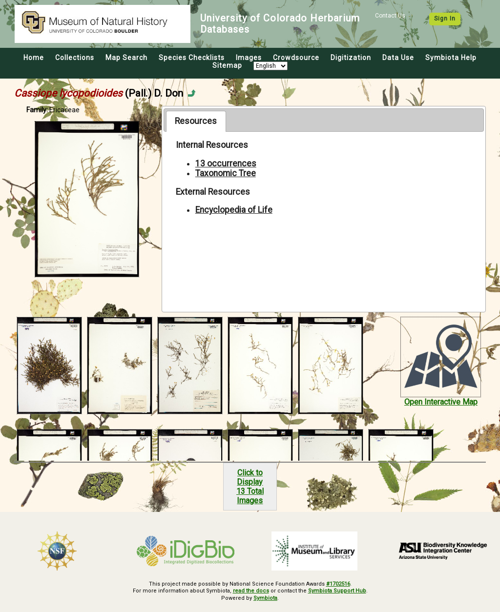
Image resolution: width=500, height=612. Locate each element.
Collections (74, 57)
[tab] (196, 121)
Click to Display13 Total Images (250, 486)
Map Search (126, 57)
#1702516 (338, 584)
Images (249, 57)
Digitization (351, 57)
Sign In (445, 18)
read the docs (251, 591)
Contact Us (390, 15)
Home (33, 57)
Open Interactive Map (441, 402)
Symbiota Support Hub (337, 591)
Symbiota (265, 598)
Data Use (398, 57)
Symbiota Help (451, 57)
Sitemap (227, 65)
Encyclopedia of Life (233, 210)
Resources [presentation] (196, 121)
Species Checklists (192, 57)
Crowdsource (296, 57)
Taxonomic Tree (225, 173)
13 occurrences (225, 163)
